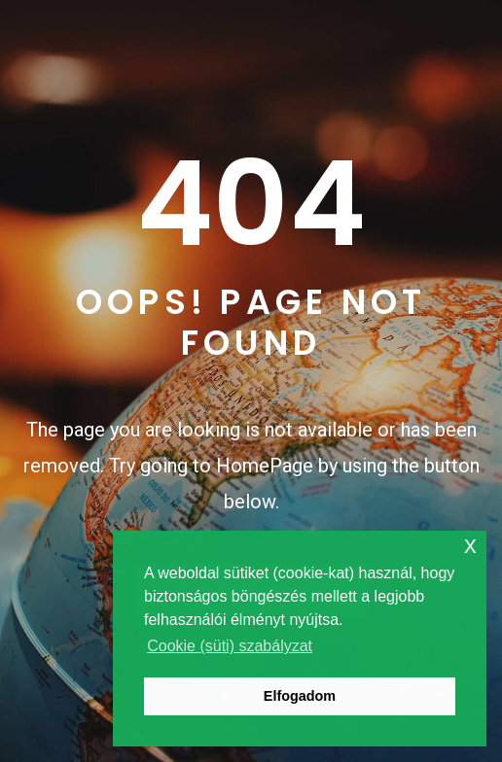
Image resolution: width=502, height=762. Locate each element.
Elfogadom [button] (300, 696)
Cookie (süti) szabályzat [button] (229, 646)
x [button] (470, 545)
